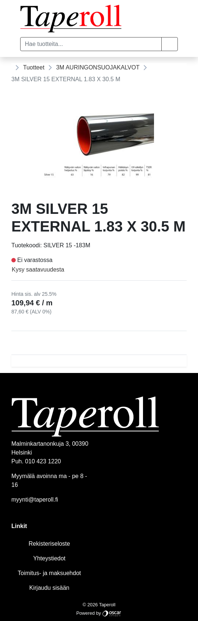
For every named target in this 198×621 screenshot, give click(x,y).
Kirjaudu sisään (49, 588)
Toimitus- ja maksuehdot (49, 573)
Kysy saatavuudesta (38, 269)
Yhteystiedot (49, 558)
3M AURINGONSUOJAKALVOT (97, 67)
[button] (169, 44)
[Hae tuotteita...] (91, 44)
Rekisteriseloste (49, 544)
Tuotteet (33, 67)
